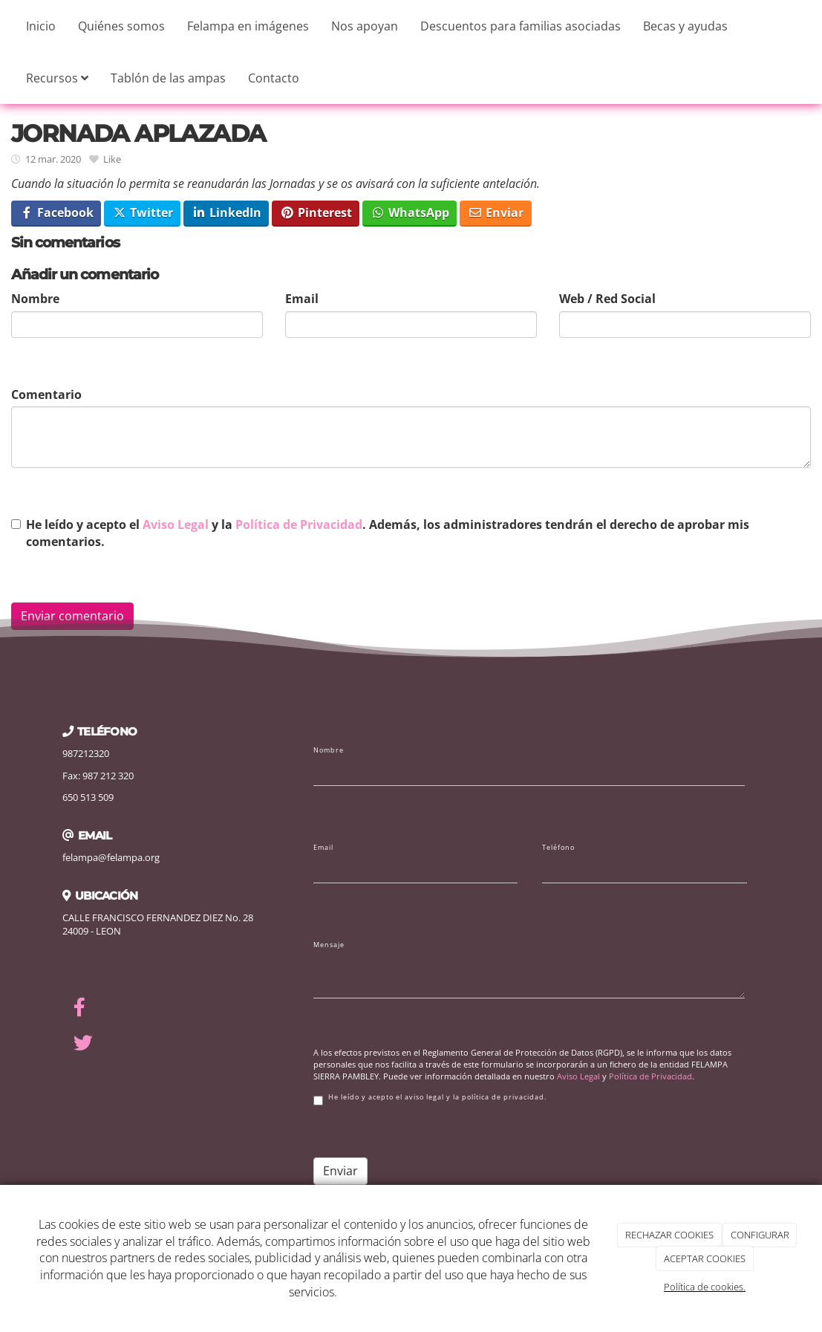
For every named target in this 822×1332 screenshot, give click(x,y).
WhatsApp (410, 212)
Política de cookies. (705, 1286)
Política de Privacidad (298, 524)
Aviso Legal (176, 524)
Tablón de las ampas (168, 78)
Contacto (273, 78)
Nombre (35, 298)
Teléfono (558, 847)
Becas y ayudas (685, 26)
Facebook (56, 212)
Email (302, 298)
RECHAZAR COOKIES (669, 1234)
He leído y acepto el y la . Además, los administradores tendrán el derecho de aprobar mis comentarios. (387, 533)
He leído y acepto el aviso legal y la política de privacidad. (430, 1099)
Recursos (57, 78)
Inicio (41, 26)
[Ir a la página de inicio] (7, 26)
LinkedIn (226, 212)
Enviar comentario (72, 616)
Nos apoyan (364, 26)
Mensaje (329, 944)
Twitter (142, 212)
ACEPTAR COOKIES (705, 1258)
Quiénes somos (121, 26)
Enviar (495, 212)
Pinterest (316, 212)
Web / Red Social (607, 298)
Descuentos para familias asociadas (520, 26)
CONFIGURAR (760, 1234)
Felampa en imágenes (248, 26)
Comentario (46, 394)
